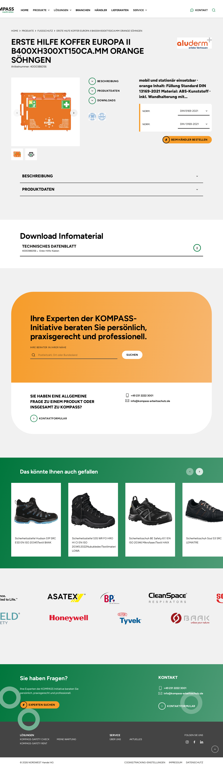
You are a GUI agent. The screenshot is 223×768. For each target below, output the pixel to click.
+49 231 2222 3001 (142, 395)
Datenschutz (194, 762)
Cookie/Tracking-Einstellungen (144, 762)
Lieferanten (137, 10)
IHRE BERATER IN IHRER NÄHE (48, 347)
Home (39, 10)
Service (115, 735)
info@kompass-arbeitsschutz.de (150, 401)
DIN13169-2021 (189, 111)
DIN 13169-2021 (189, 124)
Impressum (175, 762)
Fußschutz (45, 30)
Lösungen (27, 735)
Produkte (28, 30)
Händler (116, 10)
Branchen (98, 10)
